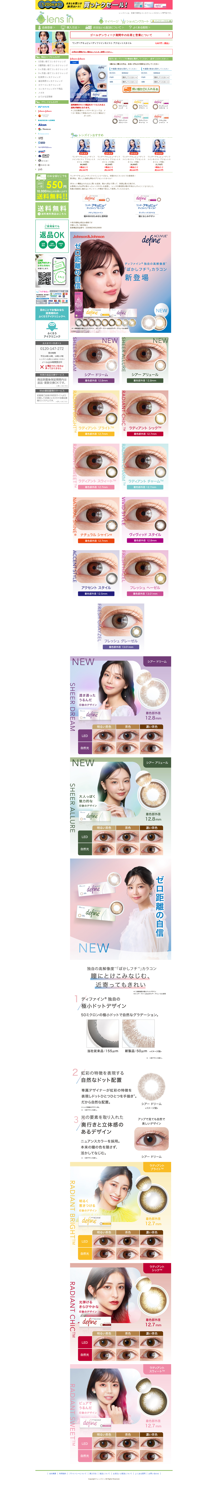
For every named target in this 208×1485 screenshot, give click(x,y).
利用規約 (62, 1474)
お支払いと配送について (122, 1474)
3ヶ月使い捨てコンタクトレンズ (53, 73)
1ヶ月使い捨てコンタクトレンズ (53, 69)
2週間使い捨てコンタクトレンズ (53, 65)
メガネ (41, 93)
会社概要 (52, 1474)
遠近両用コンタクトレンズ (50, 81)
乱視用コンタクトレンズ (49, 77)
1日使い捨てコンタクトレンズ (52, 61)
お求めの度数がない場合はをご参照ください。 (92, 52)
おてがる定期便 (45, 96)
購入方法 (93, 1474)
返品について (105, 1474)
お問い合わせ (153, 1474)
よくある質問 (140, 1474)
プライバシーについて (78, 1474)
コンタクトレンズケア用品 (50, 89)
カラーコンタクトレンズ (49, 85)
